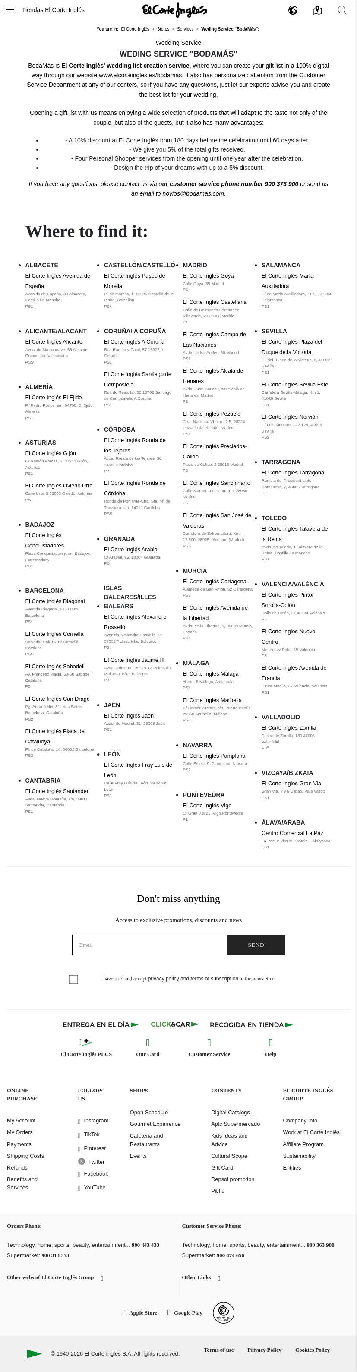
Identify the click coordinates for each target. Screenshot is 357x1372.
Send (256, 945)
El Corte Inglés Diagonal (60, 611)
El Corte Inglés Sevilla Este (297, 394)
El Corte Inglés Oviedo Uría (60, 492)
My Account (21, 1120)
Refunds (17, 1167)
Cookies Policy (312, 1350)
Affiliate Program (303, 1144)
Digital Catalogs (230, 1112)
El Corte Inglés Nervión (297, 427)
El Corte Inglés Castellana (218, 312)
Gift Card (222, 1167)
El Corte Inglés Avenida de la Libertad (218, 623)
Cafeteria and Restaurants (146, 1139)
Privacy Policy (264, 1350)
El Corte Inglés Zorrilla (297, 737)
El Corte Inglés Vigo (218, 812)
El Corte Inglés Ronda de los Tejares (139, 455)
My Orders (20, 1132)
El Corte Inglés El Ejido (60, 407)
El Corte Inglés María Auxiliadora (297, 291)
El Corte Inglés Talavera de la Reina (297, 544)
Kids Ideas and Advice (229, 1139)
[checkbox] (74, 980)
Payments (19, 1144)
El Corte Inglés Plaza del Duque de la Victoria (297, 357)
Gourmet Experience (155, 1124)
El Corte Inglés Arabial (139, 556)
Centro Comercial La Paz (297, 840)
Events (138, 1156)
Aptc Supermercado (235, 1124)
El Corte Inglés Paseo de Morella (139, 291)
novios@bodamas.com (193, 193)
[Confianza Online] (223, 1313)
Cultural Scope (229, 1156)
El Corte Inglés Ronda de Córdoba (139, 498)
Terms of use (219, 1350)
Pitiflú (217, 1191)
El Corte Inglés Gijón (60, 463)
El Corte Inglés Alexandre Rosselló (139, 632)
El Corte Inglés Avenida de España (60, 291)
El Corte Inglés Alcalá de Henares (218, 386)
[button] (10, 10)
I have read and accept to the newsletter (187, 979)
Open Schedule (149, 1112)
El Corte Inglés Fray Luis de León (139, 780)
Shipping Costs (25, 1156)
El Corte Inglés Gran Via (297, 790)
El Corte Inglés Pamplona (218, 762)
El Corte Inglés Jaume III (139, 670)
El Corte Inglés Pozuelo (218, 424)
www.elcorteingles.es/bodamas (140, 75)
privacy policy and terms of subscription (193, 979)
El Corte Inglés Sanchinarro (218, 493)
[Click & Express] (102, 1024)
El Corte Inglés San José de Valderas (218, 530)
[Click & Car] (175, 1024)
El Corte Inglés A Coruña (139, 351)
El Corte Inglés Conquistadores (60, 550)
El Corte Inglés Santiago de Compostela (139, 389)
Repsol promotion (232, 1179)
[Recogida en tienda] (251, 1024)
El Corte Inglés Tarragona (297, 482)
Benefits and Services (22, 1183)
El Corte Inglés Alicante (60, 351)
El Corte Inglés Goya (218, 282)
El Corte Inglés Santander (60, 801)
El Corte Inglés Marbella (218, 710)
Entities (292, 1167)
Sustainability (299, 1156)
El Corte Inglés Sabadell (60, 676)
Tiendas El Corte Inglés (53, 9)
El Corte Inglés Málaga (218, 680)
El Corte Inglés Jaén (139, 722)
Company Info (300, 1120)
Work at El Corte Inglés (311, 1132)
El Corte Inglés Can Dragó (60, 708)
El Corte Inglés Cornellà (60, 644)
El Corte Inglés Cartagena (218, 588)
